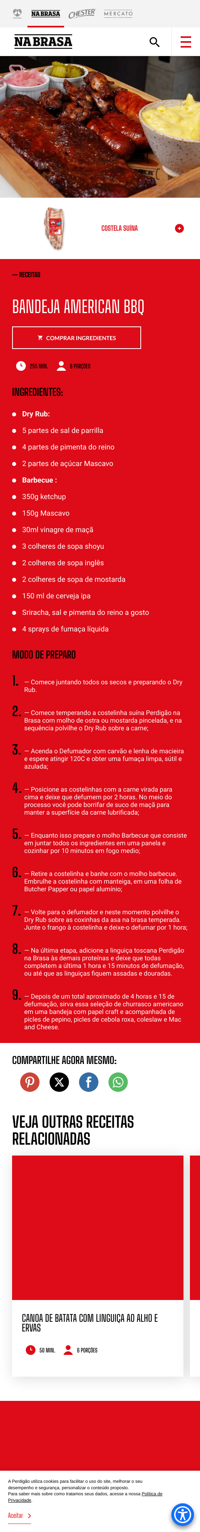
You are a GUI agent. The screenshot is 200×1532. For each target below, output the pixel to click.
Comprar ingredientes (77, 337)
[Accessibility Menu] (182, 1514)
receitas (30, 275)
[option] (97, 1266)
